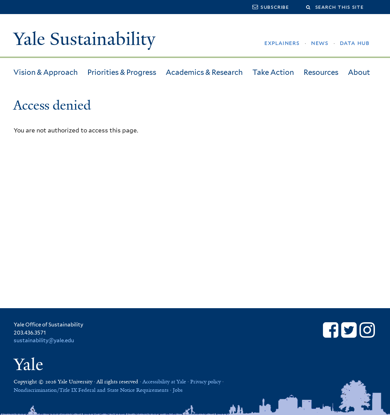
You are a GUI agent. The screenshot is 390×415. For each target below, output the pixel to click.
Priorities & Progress (121, 72)
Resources (321, 72)
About (359, 72)
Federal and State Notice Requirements (123, 390)
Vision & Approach (45, 72)
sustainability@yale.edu (44, 340)
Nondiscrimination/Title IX (45, 390)
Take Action (273, 72)
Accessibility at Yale (164, 381)
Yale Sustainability (84, 39)
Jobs (178, 390)
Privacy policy (205, 381)
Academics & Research (204, 72)
